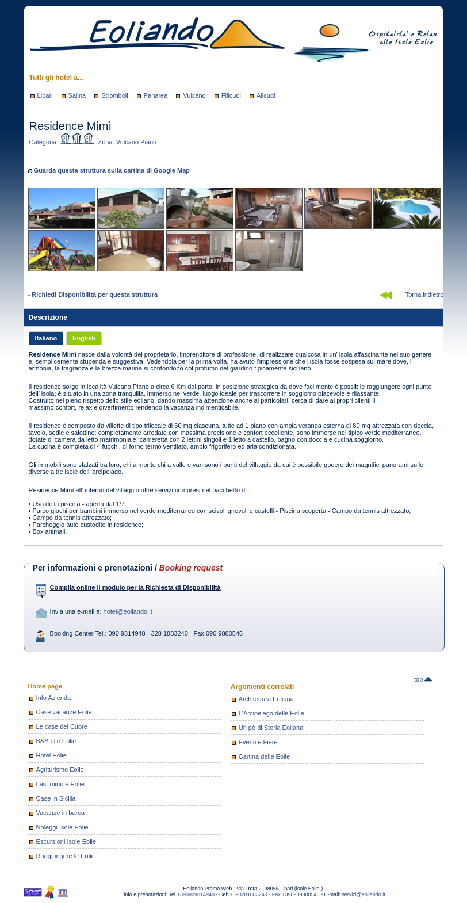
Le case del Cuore (61, 726)
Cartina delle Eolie (264, 756)
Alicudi (266, 95)
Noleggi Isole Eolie (62, 827)
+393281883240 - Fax (255, 894)
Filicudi (231, 95)
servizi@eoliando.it (363, 894)
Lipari (45, 95)
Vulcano (194, 95)
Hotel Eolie (51, 755)
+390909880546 (300, 894)
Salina (77, 95)
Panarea (156, 95)
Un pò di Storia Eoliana (271, 727)
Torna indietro (424, 294)
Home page (45, 686)
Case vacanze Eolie (64, 712)
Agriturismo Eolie (60, 769)
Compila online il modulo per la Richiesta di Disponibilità (135, 587)
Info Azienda (53, 697)
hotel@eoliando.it (128, 611)
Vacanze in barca (60, 812)
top (423, 679)
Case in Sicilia (56, 798)
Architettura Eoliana (266, 698)
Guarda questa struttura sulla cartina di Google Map (112, 170)
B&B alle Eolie (56, 740)
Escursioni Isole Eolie (66, 841)
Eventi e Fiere (258, 742)
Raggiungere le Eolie (65, 855)
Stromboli (114, 95)
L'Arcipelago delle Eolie (271, 713)
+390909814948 (196, 894)
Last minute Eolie (60, 783)
